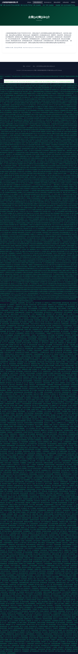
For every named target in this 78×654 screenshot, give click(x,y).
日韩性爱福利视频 (45, 590)
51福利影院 (19, 253)
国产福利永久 (10, 87)
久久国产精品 (23, 542)
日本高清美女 (74, 603)
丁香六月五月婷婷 (42, 445)
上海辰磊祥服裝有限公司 (10, 2)
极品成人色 (24, 202)
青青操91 (58, 268)
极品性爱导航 (39, 137)
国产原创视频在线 (16, 120)
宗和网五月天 (47, 163)
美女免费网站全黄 (29, 358)
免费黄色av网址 (34, 226)
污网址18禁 (40, 266)
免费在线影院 (20, 232)
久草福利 (69, 103)
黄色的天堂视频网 (68, 352)
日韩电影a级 (11, 544)
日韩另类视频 (51, 525)
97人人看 (69, 264)
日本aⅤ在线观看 (48, 392)
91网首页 (48, 577)
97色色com (9, 455)
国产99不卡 (69, 192)
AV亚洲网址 (60, 158)
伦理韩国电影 (46, 451)
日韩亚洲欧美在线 (71, 651)
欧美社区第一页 (15, 234)
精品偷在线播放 (39, 413)
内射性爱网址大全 (6, 234)
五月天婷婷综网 (66, 592)
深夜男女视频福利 (71, 320)
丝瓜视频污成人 (15, 257)
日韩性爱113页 (21, 550)
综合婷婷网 (17, 335)
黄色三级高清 (18, 360)
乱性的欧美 (62, 438)
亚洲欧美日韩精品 (13, 643)
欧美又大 (21, 137)
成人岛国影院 (62, 209)
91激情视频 (21, 449)
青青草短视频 (55, 567)
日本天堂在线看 (72, 548)
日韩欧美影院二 (34, 352)
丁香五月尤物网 (65, 565)
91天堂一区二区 (33, 228)
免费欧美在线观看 (48, 462)
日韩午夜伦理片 (58, 636)
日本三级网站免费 (19, 329)
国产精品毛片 (64, 531)
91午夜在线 (38, 261)
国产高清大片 (45, 342)
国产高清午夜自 (19, 438)
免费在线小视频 (50, 133)
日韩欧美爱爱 (44, 156)
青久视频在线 (32, 316)
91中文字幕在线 (41, 133)
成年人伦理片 (56, 249)
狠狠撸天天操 (45, 407)
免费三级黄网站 (62, 308)
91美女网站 (38, 375)
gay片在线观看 (69, 417)
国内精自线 (17, 91)
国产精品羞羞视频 (28, 552)
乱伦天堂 (40, 253)
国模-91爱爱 (8, 470)
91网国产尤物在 (68, 274)
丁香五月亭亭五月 (35, 323)
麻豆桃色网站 (29, 272)
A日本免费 (11, 453)
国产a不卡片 (3, 396)
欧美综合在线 (63, 523)
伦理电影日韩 (73, 559)
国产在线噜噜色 (44, 518)
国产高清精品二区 (56, 91)
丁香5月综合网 (21, 165)
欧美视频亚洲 (32, 441)
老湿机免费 (8, 356)
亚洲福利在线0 (16, 645)
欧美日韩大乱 (58, 457)
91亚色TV (5, 607)
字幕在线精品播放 (28, 203)
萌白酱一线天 (51, 224)
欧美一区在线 (62, 139)
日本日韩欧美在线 (29, 251)
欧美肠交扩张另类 (44, 162)
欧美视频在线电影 (69, 430)
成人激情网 (72, 588)
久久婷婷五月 (50, 546)
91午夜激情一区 (36, 342)
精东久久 (55, 618)
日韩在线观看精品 (56, 188)
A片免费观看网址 (19, 333)
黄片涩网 (48, 325)
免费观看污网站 (44, 219)
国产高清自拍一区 (4, 228)
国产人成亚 (68, 529)
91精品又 (64, 253)
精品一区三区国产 (42, 578)
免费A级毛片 (46, 594)
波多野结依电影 (29, 101)
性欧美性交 (51, 630)
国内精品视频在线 (5, 578)
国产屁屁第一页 (28, 196)
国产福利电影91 (17, 318)
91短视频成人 (40, 411)
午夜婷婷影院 (57, 474)
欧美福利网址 (46, 639)
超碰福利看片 (60, 417)
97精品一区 (4, 487)
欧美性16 (57, 156)
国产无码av (48, 202)
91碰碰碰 (17, 479)
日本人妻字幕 (56, 322)
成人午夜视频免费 (57, 266)
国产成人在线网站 (54, 120)
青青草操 (4, 615)
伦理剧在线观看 (9, 392)
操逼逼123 (53, 401)
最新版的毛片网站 (60, 361)
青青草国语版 (25, 649)
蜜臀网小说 (44, 430)
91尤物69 (45, 373)
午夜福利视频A (14, 582)
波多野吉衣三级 (20, 190)
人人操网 (16, 529)
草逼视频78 (21, 163)
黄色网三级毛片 (46, 251)
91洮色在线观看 (21, 639)
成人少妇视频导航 (16, 143)
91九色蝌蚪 (62, 540)
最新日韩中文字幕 (13, 316)
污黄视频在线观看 (69, 609)
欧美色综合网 (74, 91)
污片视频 (35, 647)
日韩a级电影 (40, 228)
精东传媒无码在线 (10, 598)
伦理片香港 (40, 255)
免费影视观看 (73, 135)
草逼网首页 (48, 110)
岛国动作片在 (12, 190)
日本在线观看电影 (67, 325)
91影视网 (61, 99)
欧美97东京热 (59, 527)
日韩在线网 (29, 173)
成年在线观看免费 (27, 274)
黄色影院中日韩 (12, 615)
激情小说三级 (72, 411)
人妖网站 (54, 647)
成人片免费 (44, 200)
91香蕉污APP (73, 226)
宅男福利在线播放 (21, 223)
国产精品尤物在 (28, 162)
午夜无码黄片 (65, 559)
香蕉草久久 (48, 302)
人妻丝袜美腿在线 (25, 356)
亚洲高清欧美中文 (25, 365)
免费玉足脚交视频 (8, 426)
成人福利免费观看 (70, 306)
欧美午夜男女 (60, 649)
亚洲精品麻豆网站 (14, 500)
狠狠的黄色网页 (72, 531)
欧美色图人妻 (3, 99)
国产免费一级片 (34, 85)
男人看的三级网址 (22, 622)
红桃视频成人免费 (47, 441)
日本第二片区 (71, 261)
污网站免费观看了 (30, 634)
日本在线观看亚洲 (27, 403)
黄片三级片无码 (28, 485)
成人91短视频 (67, 617)
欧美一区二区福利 (57, 599)
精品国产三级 (29, 331)
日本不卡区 (22, 455)
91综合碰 (5, 226)
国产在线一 (8, 120)
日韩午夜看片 (54, 540)
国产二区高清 (47, 228)
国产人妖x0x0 (51, 500)
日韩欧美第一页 (28, 557)
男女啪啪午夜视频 (70, 141)
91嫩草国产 (63, 255)
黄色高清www (55, 346)
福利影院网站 (25, 122)
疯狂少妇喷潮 (51, 223)
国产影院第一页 (19, 160)
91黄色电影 (66, 160)
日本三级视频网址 (39, 607)
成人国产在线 (11, 384)
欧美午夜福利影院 (52, 586)
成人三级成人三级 (36, 135)
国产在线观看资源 (65, 124)
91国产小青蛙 (25, 143)
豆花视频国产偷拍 (57, 358)
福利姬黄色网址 (26, 148)
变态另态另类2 (14, 230)
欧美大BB (5, 141)
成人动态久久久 (40, 483)
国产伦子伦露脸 (56, 411)
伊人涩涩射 (35, 165)
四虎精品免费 (65, 323)
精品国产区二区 (19, 506)
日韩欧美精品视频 (18, 618)
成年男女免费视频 (20, 647)
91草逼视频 (4, 268)
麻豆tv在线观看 (63, 143)
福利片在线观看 (25, 89)
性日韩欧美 (51, 430)
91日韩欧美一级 (25, 508)
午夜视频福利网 (41, 510)
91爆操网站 (12, 420)
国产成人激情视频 (4, 144)
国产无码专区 (4, 500)
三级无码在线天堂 (64, 215)
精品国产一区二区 (25, 630)
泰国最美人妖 (17, 649)
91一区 (48, 238)
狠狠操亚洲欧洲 (5, 605)
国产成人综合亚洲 (49, 607)
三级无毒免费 (49, 230)
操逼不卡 (61, 550)
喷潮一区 (60, 194)
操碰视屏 (22, 116)
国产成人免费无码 (28, 163)
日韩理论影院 (58, 573)
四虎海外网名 (34, 601)
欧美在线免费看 (66, 154)
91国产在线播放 (8, 213)
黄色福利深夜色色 (10, 350)
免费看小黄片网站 (67, 596)
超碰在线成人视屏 (48, 380)
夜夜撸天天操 (25, 535)
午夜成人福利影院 (63, 434)
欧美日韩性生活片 (4, 215)
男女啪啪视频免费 (46, 487)
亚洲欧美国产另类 (38, 272)
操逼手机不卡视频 (38, 394)
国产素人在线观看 (22, 468)
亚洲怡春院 (58, 542)
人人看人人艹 (72, 314)
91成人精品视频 (36, 95)
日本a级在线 (23, 264)
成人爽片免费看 (37, 379)
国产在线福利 (58, 259)
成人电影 (18, 497)
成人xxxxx (17, 226)
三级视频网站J (11, 253)
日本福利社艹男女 (37, 596)
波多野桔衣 (10, 485)
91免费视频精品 (9, 266)
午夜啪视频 (8, 259)
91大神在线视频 (49, 636)
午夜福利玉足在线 (7, 474)
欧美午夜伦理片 (67, 514)
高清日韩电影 (63, 249)
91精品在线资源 (60, 464)
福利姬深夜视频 (50, 622)
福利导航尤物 (65, 302)
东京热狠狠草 (45, 150)
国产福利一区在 (62, 466)
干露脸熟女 (30, 264)
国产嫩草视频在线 (30, 268)
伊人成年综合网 (13, 449)
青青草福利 (55, 521)
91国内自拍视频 (31, 489)
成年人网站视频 (13, 232)
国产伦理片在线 (22, 487)
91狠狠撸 (35, 101)
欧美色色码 (63, 516)
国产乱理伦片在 (12, 550)
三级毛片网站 (73, 428)
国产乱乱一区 (69, 611)
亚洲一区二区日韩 (7, 380)
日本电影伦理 (61, 203)
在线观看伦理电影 (55, 331)
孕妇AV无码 (64, 415)
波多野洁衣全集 (61, 320)
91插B (69, 308)
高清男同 (11, 276)
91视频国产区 (59, 327)
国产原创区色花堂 (54, 103)
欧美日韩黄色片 (5, 230)
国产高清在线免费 (71, 637)
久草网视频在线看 (13, 158)
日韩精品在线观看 (21, 624)
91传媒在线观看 (64, 363)
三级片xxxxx (63, 459)
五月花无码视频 (7, 196)
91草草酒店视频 (13, 106)
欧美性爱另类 (66, 384)
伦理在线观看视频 (41, 384)
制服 (35, 70)
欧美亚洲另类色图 (15, 323)
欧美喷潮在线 (44, 582)
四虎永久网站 (45, 363)
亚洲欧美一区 (30, 620)
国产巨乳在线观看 (29, 118)
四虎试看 (7, 122)
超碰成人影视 (65, 137)
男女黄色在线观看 (45, 396)
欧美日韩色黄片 (63, 114)
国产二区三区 (27, 83)
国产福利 (60, 310)
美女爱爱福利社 (59, 607)
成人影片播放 (25, 304)
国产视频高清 (24, 120)
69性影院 (71, 110)
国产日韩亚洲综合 (42, 240)
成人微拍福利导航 (7, 274)
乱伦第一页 (12, 177)
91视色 (27, 152)
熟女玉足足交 (72, 304)
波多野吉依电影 (64, 127)
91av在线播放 (33, 169)
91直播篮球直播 (4, 559)
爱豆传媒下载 (70, 253)
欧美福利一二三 (37, 617)
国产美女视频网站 (63, 186)
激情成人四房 (11, 497)
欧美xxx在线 (59, 409)
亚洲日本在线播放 (36, 641)
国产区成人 (5, 386)
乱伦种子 (39, 83)
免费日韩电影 (42, 116)
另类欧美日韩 (20, 470)
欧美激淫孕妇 (46, 615)
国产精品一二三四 (17, 394)
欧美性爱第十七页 (42, 508)
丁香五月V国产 (40, 207)
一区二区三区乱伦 (72, 523)
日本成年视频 (29, 554)
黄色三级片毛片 (30, 156)
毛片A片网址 (58, 546)
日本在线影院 (53, 611)
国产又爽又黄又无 (59, 152)
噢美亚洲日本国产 (72, 342)
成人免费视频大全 (15, 630)
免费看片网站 (38, 569)
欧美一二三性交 (71, 582)
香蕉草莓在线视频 (47, 618)
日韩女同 (5, 333)
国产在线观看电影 (21, 489)
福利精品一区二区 (70, 598)
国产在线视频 (6, 192)
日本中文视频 (43, 360)
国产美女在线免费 (64, 226)
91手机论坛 (68, 257)
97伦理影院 (39, 634)
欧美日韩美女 (42, 571)
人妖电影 (62, 569)
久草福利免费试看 (47, 242)
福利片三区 (11, 451)
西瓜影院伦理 (59, 445)
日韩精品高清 (33, 188)
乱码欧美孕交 (27, 160)
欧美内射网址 (64, 167)
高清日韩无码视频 (38, 163)
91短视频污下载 (9, 529)
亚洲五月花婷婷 (26, 407)
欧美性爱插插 (55, 114)
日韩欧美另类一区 (9, 588)
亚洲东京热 (51, 108)
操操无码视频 (68, 211)
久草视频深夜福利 (33, 221)
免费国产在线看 (37, 203)
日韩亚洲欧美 (60, 401)
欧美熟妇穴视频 (32, 207)
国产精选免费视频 (64, 234)
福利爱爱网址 (13, 192)
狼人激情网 (33, 255)
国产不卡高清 (26, 169)
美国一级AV (7, 103)
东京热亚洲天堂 (34, 571)
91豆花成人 (37, 213)
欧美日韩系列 (31, 538)
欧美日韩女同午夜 (48, 548)
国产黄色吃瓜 (38, 382)
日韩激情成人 (61, 637)
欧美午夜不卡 (46, 506)
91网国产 (53, 639)
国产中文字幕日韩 (55, 400)
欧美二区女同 (16, 247)
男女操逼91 (58, 559)
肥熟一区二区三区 (29, 426)
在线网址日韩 (51, 578)
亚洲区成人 (53, 245)
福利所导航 (4, 253)
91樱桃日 (67, 603)
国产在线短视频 (48, 253)
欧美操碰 (54, 243)
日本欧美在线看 (55, 234)
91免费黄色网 (3, 552)
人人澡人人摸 (9, 308)
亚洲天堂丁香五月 (29, 181)
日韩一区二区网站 (62, 537)
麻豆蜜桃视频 (18, 341)
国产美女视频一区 (48, 329)
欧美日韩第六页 (51, 508)
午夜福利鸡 (63, 506)
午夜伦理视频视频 (33, 308)
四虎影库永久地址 (41, 453)
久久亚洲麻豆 (62, 641)
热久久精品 (45, 632)
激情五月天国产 (25, 139)
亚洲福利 (46, 400)
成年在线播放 (25, 417)
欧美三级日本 (45, 209)
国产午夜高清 (69, 203)
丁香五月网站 (8, 202)
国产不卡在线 (58, 108)
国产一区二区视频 (25, 409)
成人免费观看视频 (23, 495)
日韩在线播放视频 (64, 232)
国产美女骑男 (63, 548)
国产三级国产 (5, 173)
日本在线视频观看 (16, 609)
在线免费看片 (21, 219)
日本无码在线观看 (14, 310)
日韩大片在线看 (68, 148)
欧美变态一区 (16, 85)
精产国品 (50, 213)
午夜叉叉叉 (56, 481)
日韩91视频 (47, 466)
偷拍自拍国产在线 (34, 611)
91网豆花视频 (59, 135)
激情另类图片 (17, 135)
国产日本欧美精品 (29, 506)
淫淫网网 (42, 154)
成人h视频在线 (8, 379)
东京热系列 (41, 401)
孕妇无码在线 (60, 257)
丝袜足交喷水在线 (44, 552)
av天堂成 (61, 538)
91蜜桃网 (49, 360)
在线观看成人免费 (15, 533)
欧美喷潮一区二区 (56, 261)
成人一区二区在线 (21, 466)
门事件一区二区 (46, 438)
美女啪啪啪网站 (14, 339)
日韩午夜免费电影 (70, 478)
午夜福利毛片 (58, 557)
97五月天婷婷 (22, 173)
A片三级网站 (48, 173)
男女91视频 (20, 203)
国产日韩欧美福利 (22, 546)
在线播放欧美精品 (72, 518)
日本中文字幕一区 (39, 262)
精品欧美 (8, 264)
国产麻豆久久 (66, 403)
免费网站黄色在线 (16, 179)
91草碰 (76, 143)
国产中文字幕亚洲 (32, 542)
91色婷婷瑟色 (38, 150)
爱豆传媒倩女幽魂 (24, 133)
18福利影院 (38, 125)
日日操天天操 (21, 424)
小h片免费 (71, 127)
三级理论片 (51, 559)
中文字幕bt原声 (57, 200)
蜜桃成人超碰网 (53, 276)
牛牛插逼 (34, 306)
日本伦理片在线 (55, 215)
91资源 (23, 540)
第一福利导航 (30, 639)
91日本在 (40, 474)
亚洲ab (9, 143)
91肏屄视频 (54, 502)
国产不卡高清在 (57, 592)
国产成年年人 (36, 419)
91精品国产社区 (62, 221)
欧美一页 (51, 274)
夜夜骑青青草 (74, 97)
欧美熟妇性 (38, 487)
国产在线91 (54, 158)
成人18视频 (27, 242)
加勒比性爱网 (73, 99)
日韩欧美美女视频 (73, 207)
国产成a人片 (48, 322)
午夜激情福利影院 (49, 504)
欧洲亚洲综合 (63, 626)
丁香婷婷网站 (50, 384)
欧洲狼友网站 (40, 464)
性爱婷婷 (35, 171)
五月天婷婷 (64, 268)
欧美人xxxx (54, 598)
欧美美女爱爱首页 (29, 415)
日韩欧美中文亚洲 (18, 320)
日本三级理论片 (43, 630)
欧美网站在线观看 (53, 491)
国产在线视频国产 (18, 613)
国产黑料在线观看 (37, 403)
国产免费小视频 (11, 419)
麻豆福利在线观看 (15, 527)
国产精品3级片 (24, 91)
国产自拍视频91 (10, 575)
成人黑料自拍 (31, 202)
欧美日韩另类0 (13, 131)
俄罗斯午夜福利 (15, 356)
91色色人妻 (75, 150)
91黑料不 (72, 247)
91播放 (24, 272)
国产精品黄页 (38, 592)
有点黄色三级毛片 (24, 447)
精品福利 (25, 228)
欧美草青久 (50, 605)
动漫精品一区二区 (61, 337)
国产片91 (11, 156)
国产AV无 (15, 474)
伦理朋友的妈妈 (30, 192)
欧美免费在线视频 (13, 563)
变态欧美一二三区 (43, 417)
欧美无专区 (37, 521)
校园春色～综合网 (25, 645)
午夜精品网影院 (23, 158)
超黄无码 (70, 236)
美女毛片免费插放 (24, 529)
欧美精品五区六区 (67, 556)
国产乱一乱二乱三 (61, 169)
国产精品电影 (71, 554)
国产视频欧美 (68, 649)
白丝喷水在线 (8, 337)
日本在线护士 (40, 160)
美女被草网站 (35, 518)
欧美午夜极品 (38, 99)
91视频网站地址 (55, 590)
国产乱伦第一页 (4, 304)
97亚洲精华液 (10, 91)
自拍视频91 (22, 125)
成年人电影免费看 (59, 316)
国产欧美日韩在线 (13, 173)
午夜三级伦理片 (73, 419)
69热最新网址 (5, 236)
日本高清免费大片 (46, 426)
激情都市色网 (57, 377)
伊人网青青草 (50, 152)
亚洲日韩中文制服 (28, 320)
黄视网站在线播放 (39, 158)
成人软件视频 (54, 171)
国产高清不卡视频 (49, 139)
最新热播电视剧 (11, 445)
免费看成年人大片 (10, 557)
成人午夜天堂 (18, 377)
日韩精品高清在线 (7, 516)
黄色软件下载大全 (5, 348)
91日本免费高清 (29, 424)
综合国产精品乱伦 (20, 544)
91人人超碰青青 (64, 242)
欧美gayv (38, 112)
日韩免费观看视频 (66, 460)
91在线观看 (35, 270)
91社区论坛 (8, 179)
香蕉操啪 (11, 341)
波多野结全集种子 (35, 519)
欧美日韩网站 (26, 341)
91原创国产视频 (50, 131)
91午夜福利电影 (18, 552)
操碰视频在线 (72, 491)
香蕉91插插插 (39, 504)
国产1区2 (59, 601)
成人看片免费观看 (30, 434)
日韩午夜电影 (67, 409)
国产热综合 (6, 158)
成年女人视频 (32, 91)
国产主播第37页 (13, 240)
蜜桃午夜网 (10, 200)
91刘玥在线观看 (66, 605)
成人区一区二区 (37, 499)
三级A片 (35, 240)
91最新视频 (11, 561)
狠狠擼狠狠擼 (54, 270)
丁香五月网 (8, 163)
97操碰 (31, 556)
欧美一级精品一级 (33, 436)
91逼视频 (3, 575)
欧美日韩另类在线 (5, 571)
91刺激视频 (32, 262)
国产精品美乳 (29, 141)
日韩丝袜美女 (72, 432)
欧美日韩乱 (20, 196)
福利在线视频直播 (67, 95)
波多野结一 (12, 304)
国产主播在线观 (40, 459)
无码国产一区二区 (68, 327)
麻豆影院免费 (60, 251)
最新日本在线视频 (45, 268)
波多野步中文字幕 (43, 221)
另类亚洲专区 (69, 622)
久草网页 (71, 188)
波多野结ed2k (22, 367)
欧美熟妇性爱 (36, 430)
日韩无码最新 (7, 443)
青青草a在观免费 (15, 365)
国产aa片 (15, 483)
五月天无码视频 (65, 645)
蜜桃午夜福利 (19, 415)
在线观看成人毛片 (46, 470)
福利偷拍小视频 (71, 83)
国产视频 (47, 270)
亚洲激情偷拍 (73, 624)
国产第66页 (65, 184)
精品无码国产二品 (18, 249)
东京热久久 (47, 422)
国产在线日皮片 (67, 259)
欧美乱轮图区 (38, 548)
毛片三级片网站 (15, 538)
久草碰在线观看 (57, 613)
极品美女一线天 (32, 578)
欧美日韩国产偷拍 (66, 390)
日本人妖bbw (47, 411)
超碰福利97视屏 (4, 251)
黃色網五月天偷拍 (67, 457)
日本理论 (38, 238)
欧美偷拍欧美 (66, 510)
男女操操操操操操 (63, 502)
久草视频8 (55, 173)
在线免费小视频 (36, 190)
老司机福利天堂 (33, 626)
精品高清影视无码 (23, 573)
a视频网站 (16, 308)
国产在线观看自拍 (30, 481)
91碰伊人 (7, 582)
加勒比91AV (28, 270)
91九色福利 (66, 213)
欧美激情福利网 (67, 266)
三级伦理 (39, 441)
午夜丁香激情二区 (67, 601)
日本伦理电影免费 (35, 590)
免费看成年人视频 (27, 369)
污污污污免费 (31, 209)
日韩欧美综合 (17, 327)
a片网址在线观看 (65, 497)
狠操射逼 (64, 557)
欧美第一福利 (67, 527)
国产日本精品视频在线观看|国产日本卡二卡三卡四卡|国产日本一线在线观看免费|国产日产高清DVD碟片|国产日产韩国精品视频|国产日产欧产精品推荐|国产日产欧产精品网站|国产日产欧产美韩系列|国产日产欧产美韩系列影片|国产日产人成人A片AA (39, 293)
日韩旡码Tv (32, 493)
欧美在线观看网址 (28, 380)
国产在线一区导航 (31, 516)
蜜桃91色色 (10, 184)
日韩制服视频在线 (23, 474)
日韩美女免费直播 (68, 238)
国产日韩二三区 (30, 302)
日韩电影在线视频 (46, 531)
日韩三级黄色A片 (7, 148)
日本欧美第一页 (29, 232)
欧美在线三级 (44, 519)
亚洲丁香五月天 (68, 636)
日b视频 (53, 163)
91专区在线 (69, 171)
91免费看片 (3, 445)
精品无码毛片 (65, 561)
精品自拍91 (44, 559)
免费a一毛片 (36, 162)
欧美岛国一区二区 (60, 196)
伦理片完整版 (31, 158)
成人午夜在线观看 (52, 85)
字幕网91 (20, 405)
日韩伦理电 (74, 510)
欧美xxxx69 (13, 554)
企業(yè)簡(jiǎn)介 (38, 2)
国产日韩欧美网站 (39, 202)
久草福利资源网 (68, 152)
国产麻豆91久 (57, 360)
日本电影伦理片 (21, 171)
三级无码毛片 (32, 636)
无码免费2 (47, 331)
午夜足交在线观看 (30, 373)
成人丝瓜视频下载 (61, 106)
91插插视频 (22, 434)
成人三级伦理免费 (62, 89)
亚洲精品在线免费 (27, 561)
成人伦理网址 (68, 464)
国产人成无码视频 (44, 103)
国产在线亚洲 (66, 573)
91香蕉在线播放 (33, 474)
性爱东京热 (14, 163)
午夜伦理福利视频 (32, 337)
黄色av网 (39, 188)
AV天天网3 (10, 521)
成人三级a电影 (63, 518)
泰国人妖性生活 (62, 407)
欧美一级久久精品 (5, 554)
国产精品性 (34, 83)
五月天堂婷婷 (73, 323)
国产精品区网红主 (60, 306)
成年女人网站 (44, 651)
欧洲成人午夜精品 (20, 141)
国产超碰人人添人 (18, 346)
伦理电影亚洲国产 (17, 148)
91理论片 (65, 205)
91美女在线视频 (41, 124)
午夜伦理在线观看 (34, 386)
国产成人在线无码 (65, 247)
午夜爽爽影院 (72, 400)
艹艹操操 (5, 127)
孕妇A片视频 (14, 447)
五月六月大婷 (8, 637)
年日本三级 (27, 363)
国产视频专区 (52, 337)
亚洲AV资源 (8, 407)
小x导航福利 (32, 247)
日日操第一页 (52, 135)
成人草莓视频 (66, 599)
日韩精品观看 (53, 150)
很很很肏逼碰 (10, 518)
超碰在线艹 (34, 160)
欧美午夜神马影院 (20, 641)
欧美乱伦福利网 (24, 493)
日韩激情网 (31, 584)
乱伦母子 (35, 556)
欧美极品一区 (36, 369)
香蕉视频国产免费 (40, 314)
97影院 (57, 388)
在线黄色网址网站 (19, 481)
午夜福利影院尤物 (12, 422)
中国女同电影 (35, 630)
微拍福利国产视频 (34, 103)
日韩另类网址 (29, 540)
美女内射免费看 (32, 546)
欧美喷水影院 (34, 129)
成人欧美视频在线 (60, 479)
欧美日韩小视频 (56, 247)
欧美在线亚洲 (41, 649)
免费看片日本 (68, 550)
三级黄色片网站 (52, 198)
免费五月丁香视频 (25, 198)
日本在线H (8, 573)
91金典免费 (38, 209)
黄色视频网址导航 (43, 165)
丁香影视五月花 (13, 209)
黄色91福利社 (32, 266)
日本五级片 (5, 400)
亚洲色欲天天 (52, 106)
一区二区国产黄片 (41, 460)
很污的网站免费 (71, 459)
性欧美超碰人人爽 (22, 361)
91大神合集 (23, 144)
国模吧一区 (24, 527)
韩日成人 (20, 228)
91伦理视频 (59, 525)
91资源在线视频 (63, 190)
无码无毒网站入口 (24, 460)
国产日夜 (29, 617)
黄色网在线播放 (22, 261)
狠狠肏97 (5, 449)
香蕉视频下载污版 (14, 224)
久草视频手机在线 (44, 352)
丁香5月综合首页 (42, 306)
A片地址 (26, 384)
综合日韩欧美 (40, 110)
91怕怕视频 (73, 645)
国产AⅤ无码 (3, 577)
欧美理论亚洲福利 (29, 628)
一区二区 (28, 550)
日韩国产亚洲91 (34, 537)
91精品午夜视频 (7, 510)
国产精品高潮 (3, 478)
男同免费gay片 (26, 510)
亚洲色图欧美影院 (28, 605)
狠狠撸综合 (6, 415)
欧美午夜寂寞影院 (42, 167)
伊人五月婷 (29, 430)
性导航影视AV (3, 146)
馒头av (33, 451)
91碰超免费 (73, 262)
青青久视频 (9, 186)
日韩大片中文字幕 (40, 322)
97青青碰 (60, 586)
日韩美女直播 (70, 169)
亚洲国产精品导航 (14, 101)
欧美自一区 (37, 620)
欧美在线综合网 (33, 344)
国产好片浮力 (21, 146)
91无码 (72, 470)
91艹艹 (27, 125)
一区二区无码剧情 (30, 428)
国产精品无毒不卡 (7, 499)
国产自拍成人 (47, 561)
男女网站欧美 (66, 476)
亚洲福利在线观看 (28, 499)
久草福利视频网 (66, 104)
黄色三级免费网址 (49, 160)
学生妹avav (73, 175)
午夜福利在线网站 (33, 152)
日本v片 (52, 352)
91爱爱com (29, 165)
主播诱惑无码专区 (10, 272)
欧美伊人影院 (34, 148)
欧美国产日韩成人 (10, 413)
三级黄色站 (52, 449)
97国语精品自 (27, 346)
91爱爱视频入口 (4, 420)
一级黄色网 (68, 150)
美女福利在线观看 (25, 255)
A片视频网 (16, 184)
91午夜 (56, 580)
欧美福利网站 (22, 516)
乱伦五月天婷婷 (59, 224)
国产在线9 (64, 131)
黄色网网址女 (50, 148)
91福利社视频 (36, 173)
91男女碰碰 (52, 527)
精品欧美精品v (47, 243)
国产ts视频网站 (55, 186)
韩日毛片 (74, 544)
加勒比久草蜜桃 (70, 438)
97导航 (48, 460)
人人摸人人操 (8, 318)
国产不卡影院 (48, 483)
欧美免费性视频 (29, 348)
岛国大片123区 (70, 639)
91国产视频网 (36, 196)
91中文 (19, 519)
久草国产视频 (11, 512)
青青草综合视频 (4, 569)
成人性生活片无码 (66, 371)
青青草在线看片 (43, 556)
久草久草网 (32, 504)
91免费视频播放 (32, 361)
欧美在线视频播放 (24, 234)
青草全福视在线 (74, 144)
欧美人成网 (43, 327)
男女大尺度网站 (39, 424)
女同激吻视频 (32, 137)
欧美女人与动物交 (36, 93)
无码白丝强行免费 (14, 236)
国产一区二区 (53, 87)
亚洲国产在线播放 (21, 512)
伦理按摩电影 (11, 342)
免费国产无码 (9, 476)
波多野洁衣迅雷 (4, 504)
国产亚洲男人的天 (24, 571)
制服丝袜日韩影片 (29, 476)
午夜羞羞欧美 (61, 598)
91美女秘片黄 (37, 559)
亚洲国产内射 (31, 462)
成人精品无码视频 (29, 99)
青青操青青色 (10, 377)
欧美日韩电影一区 (14, 592)
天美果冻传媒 (41, 175)
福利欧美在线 (34, 236)
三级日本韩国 (46, 382)
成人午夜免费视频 (4, 104)
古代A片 (19, 535)
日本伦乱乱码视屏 (14, 460)
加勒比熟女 (59, 101)
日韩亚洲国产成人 (55, 497)
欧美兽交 (50, 556)
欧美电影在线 (72, 198)
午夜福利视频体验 (38, 354)
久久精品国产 (25, 318)
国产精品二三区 (31, 420)
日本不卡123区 (58, 462)
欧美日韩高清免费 (48, 474)
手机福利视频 (57, 544)
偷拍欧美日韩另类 (20, 634)
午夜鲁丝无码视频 (56, 561)
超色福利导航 (13, 546)
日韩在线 (75, 112)
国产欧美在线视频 (66, 91)
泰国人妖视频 (13, 358)
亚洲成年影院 (29, 354)
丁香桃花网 (38, 426)
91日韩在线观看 (31, 259)
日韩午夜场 (33, 205)
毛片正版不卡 (22, 643)
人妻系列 (16, 133)
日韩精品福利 (15, 571)
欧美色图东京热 (42, 443)
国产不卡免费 (40, 400)
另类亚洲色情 (72, 116)
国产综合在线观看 (24, 85)
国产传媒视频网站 (35, 219)
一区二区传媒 (64, 499)
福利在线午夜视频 (26, 567)
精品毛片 (12, 207)
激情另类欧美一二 (58, 217)
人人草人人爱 (39, 466)
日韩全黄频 (16, 337)
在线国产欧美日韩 (28, 432)
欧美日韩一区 (67, 413)
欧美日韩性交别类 (34, 582)
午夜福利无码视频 (43, 626)
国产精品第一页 (39, 302)
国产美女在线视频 (13, 137)
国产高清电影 (9, 651)
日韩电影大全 (15, 443)
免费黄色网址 (18, 245)
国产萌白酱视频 (28, 438)
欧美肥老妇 (42, 226)
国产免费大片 (50, 603)
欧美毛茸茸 (51, 651)
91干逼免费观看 (38, 594)
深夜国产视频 (24, 262)
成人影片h (31, 150)
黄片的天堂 (34, 510)
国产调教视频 (21, 428)
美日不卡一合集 (31, 483)
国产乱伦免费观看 (70, 223)
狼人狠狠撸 (49, 344)
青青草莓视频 (50, 316)
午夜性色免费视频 (35, 535)
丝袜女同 (37, 192)
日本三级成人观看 (16, 205)
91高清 (5, 495)
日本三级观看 (14, 459)
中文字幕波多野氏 (58, 344)
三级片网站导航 (58, 350)
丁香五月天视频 (7, 540)
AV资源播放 (65, 624)
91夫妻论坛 (29, 632)
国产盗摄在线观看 (22, 584)
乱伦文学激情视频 (47, 569)
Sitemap (60, 70)
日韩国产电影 (16, 409)
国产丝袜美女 (8, 116)
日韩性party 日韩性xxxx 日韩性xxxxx (10, 464)
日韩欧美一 (38, 358)
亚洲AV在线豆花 (45, 245)
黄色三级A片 (30, 487)
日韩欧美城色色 (37, 380)
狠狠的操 (28, 502)
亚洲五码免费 (38, 415)
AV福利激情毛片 (13, 261)
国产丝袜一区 (32, 120)
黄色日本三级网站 (31, 400)
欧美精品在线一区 (5, 626)
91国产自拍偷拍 (4, 93)
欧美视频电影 (18, 272)
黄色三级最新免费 (55, 255)
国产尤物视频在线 (72, 249)
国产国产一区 (61, 112)
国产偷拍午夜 (39, 533)
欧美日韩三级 (23, 443)
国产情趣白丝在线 (58, 493)
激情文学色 (6, 240)
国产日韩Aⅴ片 (49, 459)
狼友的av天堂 (45, 479)
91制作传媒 (41, 169)
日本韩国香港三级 (37, 398)
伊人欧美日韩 (57, 333)
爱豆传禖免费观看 (36, 356)
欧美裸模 (69, 101)
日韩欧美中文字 (55, 506)
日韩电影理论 (21, 457)
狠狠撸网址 (70, 620)
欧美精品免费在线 (23, 316)
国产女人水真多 (24, 626)
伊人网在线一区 (54, 394)
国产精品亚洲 (68, 179)
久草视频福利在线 (12, 325)
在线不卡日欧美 (14, 373)
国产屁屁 (17, 104)
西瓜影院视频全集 (40, 259)
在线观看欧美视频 (62, 304)
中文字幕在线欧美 (23, 611)
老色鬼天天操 (28, 405)
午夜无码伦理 (16, 540)
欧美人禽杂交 (41, 542)
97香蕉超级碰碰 (35, 198)
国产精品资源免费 (50, 361)
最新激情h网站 (52, 219)
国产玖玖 (32, 257)
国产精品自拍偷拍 (62, 202)
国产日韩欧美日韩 (47, 358)
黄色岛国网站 (24, 112)
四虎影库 (55, 628)
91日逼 (3, 259)
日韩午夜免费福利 (42, 337)
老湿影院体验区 (12, 525)
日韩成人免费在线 (44, 611)
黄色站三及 (21, 348)
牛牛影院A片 (71, 202)
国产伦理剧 (13, 215)
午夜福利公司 (3, 525)
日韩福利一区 (36, 609)
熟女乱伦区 (20, 422)
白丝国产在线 (23, 339)
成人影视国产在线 (49, 154)
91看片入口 (12, 251)
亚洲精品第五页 (44, 179)
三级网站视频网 (70, 245)
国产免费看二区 (43, 198)
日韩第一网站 (28, 329)
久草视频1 (66, 493)
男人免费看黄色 (40, 493)
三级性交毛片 (39, 563)
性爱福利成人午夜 (58, 329)
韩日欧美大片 (16, 636)
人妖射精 (12, 104)
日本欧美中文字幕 (52, 339)
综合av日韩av (7, 645)
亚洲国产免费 (73, 552)
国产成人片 (35, 405)
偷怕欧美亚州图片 (71, 89)
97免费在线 (34, 586)
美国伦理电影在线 (42, 529)
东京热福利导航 (6, 428)
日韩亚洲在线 (43, 550)
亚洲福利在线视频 (72, 525)
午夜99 (30, 224)
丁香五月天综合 (70, 361)
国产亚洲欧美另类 (41, 325)
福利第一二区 (17, 514)
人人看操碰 (48, 146)
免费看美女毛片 (23, 436)
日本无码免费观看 (39, 457)
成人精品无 (53, 238)
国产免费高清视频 (62, 451)
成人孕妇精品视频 (51, 624)
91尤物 (70, 405)
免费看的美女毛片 (29, 618)
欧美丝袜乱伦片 (48, 481)
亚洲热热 (14, 470)
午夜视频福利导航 (9, 634)
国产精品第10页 (42, 586)
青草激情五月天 (45, 645)
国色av (49, 599)
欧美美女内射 (33, 304)
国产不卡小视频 (14, 181)
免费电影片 (38, 156)
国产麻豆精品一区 (50, 390)
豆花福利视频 (55, 207)
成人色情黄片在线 (65, 156)
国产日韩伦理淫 (18, 276)
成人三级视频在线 (58, 205)
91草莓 (9, 257)
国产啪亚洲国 (37, 223)
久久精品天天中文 (7, 409)
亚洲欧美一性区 (36, 491)
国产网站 (67, 144)
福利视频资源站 (42, 85)
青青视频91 (30, 569)
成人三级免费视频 (9, 548)
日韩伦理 (21, 607)
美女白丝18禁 (72, 242)
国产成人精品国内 (10, 603)
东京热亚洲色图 (44, 276)
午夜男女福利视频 (56, 302)
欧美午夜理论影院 (30, 449)
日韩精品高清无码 (57, 325)
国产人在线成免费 (15, 103)
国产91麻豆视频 (14, 493)
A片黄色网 (49, 314)
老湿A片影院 (54, 202)
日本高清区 (11, 647)
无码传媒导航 (54, 203)
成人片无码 (41, 236)
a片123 (30, 211)
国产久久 (15, 637)
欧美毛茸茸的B (13, 569)
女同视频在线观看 (10, 466)
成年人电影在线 (4, 341)
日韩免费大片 (58, 510)
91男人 (26, 453)
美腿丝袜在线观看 (68, 224)
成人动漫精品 (18, 451)
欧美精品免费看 (8, 278)
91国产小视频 (59, 238)
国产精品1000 (38, 215)
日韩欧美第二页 (62, 342)
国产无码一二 (49, 184)
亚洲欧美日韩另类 (5, 538)
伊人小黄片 (72, 618)
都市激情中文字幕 (52, 432)
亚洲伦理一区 (17, 651)
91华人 (19, 131)
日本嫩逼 (56, 538)
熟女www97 (6, 314)
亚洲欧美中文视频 (35, 276)
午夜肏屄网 (56, 398)
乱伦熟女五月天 (52, 95)
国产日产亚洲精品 (72, 133)
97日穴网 (2, 169)
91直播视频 (55, 620)
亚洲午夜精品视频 (6, 205)
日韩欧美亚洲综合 (64, 426)
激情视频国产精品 (29, 114)
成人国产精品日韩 (52, 537)
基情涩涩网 (8, 165)
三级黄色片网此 (53, 518)
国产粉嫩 (61, 228)
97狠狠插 (6, 224)
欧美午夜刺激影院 (65, 346)
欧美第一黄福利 (21, 396)
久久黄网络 (33, 508)
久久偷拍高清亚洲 (26, 179)
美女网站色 (44, 500)
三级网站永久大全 (61, 422)
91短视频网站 (50, 240)
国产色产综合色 (4, 546)
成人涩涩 (14, 367)
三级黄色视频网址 (23, 224)
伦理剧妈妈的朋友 (54, 386)
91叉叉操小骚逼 (19, 242)
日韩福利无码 (32, 245)
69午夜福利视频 (49, 489)
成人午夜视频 (29, 182)
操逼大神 (52, 609)
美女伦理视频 (63, 83)
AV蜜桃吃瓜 (48, 234)
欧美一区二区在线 (11, 468)
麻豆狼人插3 (33, 525)
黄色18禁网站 (44, 182)
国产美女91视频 (56, 264)
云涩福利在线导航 (20, 152)
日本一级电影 (64, 188)
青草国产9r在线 (31, 624)
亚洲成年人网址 (49, 538)
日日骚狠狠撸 (10, 590)
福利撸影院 (17, 139)
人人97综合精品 (37, 184)
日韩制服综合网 (64, 388)
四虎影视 (56, 139)
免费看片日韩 (11, 268)
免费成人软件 (69, 500)
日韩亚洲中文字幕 (63, 588)
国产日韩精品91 (55, 110)
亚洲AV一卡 (28, 190)
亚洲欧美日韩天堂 (12, 632)
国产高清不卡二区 (47, 266)
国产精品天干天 (24, 104)
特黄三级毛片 (7, 609)
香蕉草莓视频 (21, 411)
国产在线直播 (43, 211)
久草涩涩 (17, 167)
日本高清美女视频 (70, 495)
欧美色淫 (22, 101)
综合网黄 (59, 198)
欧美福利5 (7, 565)
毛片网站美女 (5, 261)
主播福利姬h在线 (68, 163)
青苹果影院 (20, 363)
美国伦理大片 (45, 83)
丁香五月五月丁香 (7, 367)
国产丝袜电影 (9, 417)
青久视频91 (38, 449)
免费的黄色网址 (53, 308)
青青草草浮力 (21, 400)
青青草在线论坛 (44, 419)
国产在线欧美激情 (42, 310)
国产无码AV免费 (48, 428)
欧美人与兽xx (42, 344)
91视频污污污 (33, 234)
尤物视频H (41, 346)
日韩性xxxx (53, 552)
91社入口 (41, 647)
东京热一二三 (3, 512)
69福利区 (72, 542)
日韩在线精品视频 (43, 527)
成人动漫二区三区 (71, 209)
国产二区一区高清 (68, 445)
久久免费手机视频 (69, 87)
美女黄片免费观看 (61, 245)
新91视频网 (30, 127)
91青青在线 (41, 390)
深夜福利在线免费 (26, 518)
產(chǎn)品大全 (47, 2)
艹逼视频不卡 (49, 333)
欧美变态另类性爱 (31, 599)
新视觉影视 (50, 167)
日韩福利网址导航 (53, 221)
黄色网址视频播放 (11, 182)
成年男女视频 (51, 529)
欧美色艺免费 (74, 462)
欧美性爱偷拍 (54, 533)
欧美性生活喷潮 (28, 422)
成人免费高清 (14, 523)
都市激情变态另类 (12, 203)
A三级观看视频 (4, 375)
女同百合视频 (3, 316)
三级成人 (33, 335)
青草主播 (52, 479)
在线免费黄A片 (63, 103)
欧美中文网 (47, 643)
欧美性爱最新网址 (13, 607)
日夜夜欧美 (73, 154)
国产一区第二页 (24, 344)
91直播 (41, 152)
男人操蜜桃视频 (37, 141)
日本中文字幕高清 (72, 537)
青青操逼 (21, 592)
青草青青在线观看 (49, 557)
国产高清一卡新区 (64, 129)
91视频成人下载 (73, 186)
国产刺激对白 (54, 272)
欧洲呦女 (20, 605)
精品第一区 (47, 533)
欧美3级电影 (9, 320)
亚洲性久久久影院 (13, 478)
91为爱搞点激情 (41, 316)
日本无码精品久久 (14, 375)
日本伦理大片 (42, 565)
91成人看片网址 (65, 470)
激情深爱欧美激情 (26, 186)
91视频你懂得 (22, 156)
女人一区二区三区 (12, 495)
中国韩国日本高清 (53, 112)
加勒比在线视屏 (55, 226)
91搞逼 (52, 350)
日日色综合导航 (40, 489)
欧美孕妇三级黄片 (7, 483)
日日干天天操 (57, 392)
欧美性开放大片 (39, 643)
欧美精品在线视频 (70, 420)
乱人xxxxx (64, 236)
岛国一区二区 (5, 190)
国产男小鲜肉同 (18, 122)
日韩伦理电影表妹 (58, 468)
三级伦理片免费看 (49, 348)
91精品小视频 (60, 276)
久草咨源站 (70, 375)
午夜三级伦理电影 (29, 413)
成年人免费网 (73, 575)
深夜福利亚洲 (3, 242)
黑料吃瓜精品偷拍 (14, 144)
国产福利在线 (28, 116)
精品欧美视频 (58, 384)
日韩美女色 (62, 396)
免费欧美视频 (51, 196)
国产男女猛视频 (68, 228)
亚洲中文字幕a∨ (20, 594)
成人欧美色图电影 (17, 407)
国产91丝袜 (29, 367)
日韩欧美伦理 (73, 360)
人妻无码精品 (49, 97)
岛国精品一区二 (14, 436)
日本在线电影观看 (21, 445)
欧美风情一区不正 (30, 333)
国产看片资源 (73, 129)
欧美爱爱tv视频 (17, 198)
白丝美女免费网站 (27, 93)
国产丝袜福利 (26, 352)
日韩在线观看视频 (38, 557)
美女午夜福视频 (32, 310)
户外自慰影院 (67, 93)
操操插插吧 (51, 306)
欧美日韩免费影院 (58, 584)
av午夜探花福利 (5, 207)
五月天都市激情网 (53, 523)
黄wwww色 (4, 108)
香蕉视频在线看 (20, 598)
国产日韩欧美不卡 (33, 527)
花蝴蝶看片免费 (17, 93)
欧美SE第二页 (43, 217)
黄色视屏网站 (33, 167)
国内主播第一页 (68, 177)
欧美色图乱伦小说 (71, 181)
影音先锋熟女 (52, 582)
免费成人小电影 (48, 424)
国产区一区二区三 (70, 512)
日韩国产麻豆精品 (15, 578)
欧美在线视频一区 (23, 523)
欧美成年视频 (70, 272)
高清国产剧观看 (24, 177)
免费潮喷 (43, 131)
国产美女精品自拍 (39, 628)
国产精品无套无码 (21, 215)
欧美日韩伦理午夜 (65, 262)
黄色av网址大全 (40, 120)
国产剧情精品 (53, 89)
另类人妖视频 (23, 207)
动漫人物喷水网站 (23, 577)
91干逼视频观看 (9, 335)
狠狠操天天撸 (53, 342)
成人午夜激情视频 (23, 441)
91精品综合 (26, 377)
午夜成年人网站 (71, 255)
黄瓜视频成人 (28, 171)
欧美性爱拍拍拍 (66, 546)
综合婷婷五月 (52, 320)
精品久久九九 (57, 367)
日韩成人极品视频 (49, 236)
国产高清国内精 (69, 455)
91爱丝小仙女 (6, 365)
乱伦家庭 (74, 103)
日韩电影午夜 (29, 312)
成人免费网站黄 (19, 453)
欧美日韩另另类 (47, 516)
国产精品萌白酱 (31, 238)
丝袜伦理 (65, 314)
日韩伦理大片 (49, 628)
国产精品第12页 (25, 205)
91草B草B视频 (11, 118)
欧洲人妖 (27, 592)
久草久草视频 (51, 335)
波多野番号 (14, 348)
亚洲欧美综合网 (45, 540)
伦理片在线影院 (47, 403)
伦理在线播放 (41, 97)
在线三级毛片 (57, 428)
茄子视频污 (45, 106)
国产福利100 (22, 620)
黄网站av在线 (41, 270)
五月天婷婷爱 (6, 181)
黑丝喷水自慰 (3, 647)
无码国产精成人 (22, 569)
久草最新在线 (18, 306)
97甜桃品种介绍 (30, 217)
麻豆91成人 (65, 542)
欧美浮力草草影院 (20, 354)
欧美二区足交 (69, 571)
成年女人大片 (4, 535)
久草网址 (12, 415)
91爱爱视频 (42, 129)
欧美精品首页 (40, 636)
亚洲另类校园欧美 (63, 491)
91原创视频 (48, 247)
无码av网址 (43, 409)
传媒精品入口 (51, 369)
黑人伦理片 (75, 569)
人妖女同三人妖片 (56, 460)
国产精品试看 (52, 417)
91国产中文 (40, 512)
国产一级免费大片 (7, 154)
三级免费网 (64, 411)
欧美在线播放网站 (19, 628)
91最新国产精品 (61, 150)
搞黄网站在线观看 (45, 190)
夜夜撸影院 (3, 390)
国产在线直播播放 (38, 478)
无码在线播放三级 (17, 379)
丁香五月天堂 (8, 85)
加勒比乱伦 (68, 489)
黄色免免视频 (20, 557)
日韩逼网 (68, 106)
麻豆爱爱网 (56, 548)
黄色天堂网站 (24, 636)
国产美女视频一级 (64, 567)
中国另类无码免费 (9, 481)
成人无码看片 (61, 182)
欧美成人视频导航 (27, 419)
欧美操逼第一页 (70, 369)
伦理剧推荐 (13, 217)
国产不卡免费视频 (36, 531)
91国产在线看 (29, 615)
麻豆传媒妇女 (54, 438)
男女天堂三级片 (35, 396)
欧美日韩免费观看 (52, 310)
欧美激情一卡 (71, 504)
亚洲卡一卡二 (51, 211)
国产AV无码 (10, 133)
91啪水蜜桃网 (15, 259)
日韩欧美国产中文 (41, 603)
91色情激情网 (44, 112)
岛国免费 (43, 184)
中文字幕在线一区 (70, 479)
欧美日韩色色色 (20, 603)
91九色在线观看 (69, 230)
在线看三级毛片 (55, 382)
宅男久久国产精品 (69, 219)
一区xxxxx (74, 95)
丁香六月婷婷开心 (29, 548)
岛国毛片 (44, 432)
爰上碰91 (49, 264)
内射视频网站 (25, 537)
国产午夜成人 (11, 129)
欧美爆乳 (66, 552)
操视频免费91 (9, 124)
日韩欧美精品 (46, 598)
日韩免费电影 (54, 144)
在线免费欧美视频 (12, 99)
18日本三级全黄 (34, 253)
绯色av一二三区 (20, 331)
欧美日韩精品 (73, 394)
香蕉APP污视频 (62, 173)
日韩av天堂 (54, 451)
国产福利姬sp (20, 371)
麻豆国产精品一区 (47, 367)
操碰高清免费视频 (72, 131)
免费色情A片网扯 (54, 190)
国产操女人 (71, 165)
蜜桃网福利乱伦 (49, 457)
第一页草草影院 (14, 228)
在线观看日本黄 (51, 192)
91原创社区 (69, 182)
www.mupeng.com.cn (29, 70)
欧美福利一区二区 (37, 371)
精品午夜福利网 (14, 238)
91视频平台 (31, 322)
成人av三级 (16, 390)
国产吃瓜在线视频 (53, 447)
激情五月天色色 (34, 122)
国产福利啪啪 (11, 141)
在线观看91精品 (62, 272)
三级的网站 (43, 369)
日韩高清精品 (16, 462)
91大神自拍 (18, 89)
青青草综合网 (17, 417)
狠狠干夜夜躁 (46, 415)
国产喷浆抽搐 (60, 219)
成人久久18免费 (13, 620)
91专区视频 (12, 594)
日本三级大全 (23, 200)
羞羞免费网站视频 (24, 582)
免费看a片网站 (51, 409)
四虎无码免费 (21, 325)
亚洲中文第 (23, 538)
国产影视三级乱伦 (39, 584)
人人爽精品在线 (71, 422)
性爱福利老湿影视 (71, 632)
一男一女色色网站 (58, 413)
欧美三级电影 (11, 245)
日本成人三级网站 (71, 382)
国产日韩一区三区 (29, 613)
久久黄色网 (3, 518)
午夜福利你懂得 (57, 596)
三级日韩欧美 (65, 200)
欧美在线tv (48, 226)
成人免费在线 (8, 169)
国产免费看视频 (17, 202)
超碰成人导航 (11, 489)
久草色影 (31, 472)
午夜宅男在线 (62, 171)
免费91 (65, 133)
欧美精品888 (18, 352)
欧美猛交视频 (61, 118)
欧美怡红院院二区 (22, 110)
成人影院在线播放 (22, 108)
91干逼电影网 (21, 632)
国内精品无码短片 (45, 118)
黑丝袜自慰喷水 (29, 230)
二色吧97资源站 (4, 131)
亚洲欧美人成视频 (55, 318)
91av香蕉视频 (58, 514)
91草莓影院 (71, 114)
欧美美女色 (24, 533)
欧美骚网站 (58, 240)
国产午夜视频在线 (46, 521)
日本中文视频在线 (4, 217)
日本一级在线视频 (12, 146)
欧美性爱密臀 (44, 223)
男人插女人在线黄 (60, 571)
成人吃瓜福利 (57, 131)
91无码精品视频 (50, 542)
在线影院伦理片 (47, 371)
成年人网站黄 (52, 436)
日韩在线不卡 (13, 361)
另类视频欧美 (36, 211)
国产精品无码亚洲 (43, 194)
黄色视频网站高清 (38, 561)
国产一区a (65, 380)
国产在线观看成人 (64, 533)
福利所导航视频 (36, 200)
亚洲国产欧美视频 (67, 377)
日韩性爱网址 (43, 192)
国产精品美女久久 (49, 312)
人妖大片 (38, 249)
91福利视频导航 (26, 129)
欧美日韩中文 (52, 601)
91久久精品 (33, 529)
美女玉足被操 (13, 424)
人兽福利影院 (70, 449)
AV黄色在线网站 (11, 653)
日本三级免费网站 (25, 479)
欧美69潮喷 (13, 114)
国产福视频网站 (32, 622)
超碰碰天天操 (5, 106)
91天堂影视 (44, 249)
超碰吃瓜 (12, 167)
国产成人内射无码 (35, 89)
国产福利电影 (5, 162)
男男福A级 (44, 491)
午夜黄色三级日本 (9, 354)
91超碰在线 (68, 569)
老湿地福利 (74, 373)
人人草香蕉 (10, 135)
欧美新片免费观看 (68, 310)
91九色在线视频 (46, 215)
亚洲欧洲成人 (69, 112)
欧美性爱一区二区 (71, 487)
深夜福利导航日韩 (8, 586)
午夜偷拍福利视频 (10, 599)
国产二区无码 (22, 259)
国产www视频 (55, 228)
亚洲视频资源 (38, 439)
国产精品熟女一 (19, 118)
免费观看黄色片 (4, 358)
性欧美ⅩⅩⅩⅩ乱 (46, 99)
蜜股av (64, 525)
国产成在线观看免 (52, 443)
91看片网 (22, 373)
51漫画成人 (14, 165)
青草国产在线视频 (4, 101)
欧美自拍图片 (23, 375)
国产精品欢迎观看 (64, 394)
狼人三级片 (6, 276)
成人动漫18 (34, 580)
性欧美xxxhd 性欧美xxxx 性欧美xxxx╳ (51, 323)
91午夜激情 (22, 500)
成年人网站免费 (30, 215)
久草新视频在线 (17, 186)
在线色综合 (56, 569)
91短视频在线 (70, 268)
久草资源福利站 (45, 318)
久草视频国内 (25, 651)
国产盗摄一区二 (10, 502)
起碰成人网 (15, 455)
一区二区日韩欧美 (31, 411)
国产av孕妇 (73, 561)
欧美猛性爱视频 (17, 388)
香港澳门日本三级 (14, 344)
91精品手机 (62, 632)
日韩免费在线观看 (9, 403)
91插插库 (53, 93)
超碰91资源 (53, 169)
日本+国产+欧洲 (68, 607)
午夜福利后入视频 (63, 521)
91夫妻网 (50, 373)
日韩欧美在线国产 (21, 127)
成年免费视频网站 (17, 154)
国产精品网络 (53, 257)
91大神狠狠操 (27, 398)
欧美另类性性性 (68, 634)
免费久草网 (35, 514)
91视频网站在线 (64, 110)
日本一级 (27, 219)
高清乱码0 (72, 146)
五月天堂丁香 (68, 251)
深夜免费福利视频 (23, 556)
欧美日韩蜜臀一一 (56, 577)
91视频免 (36, 552)
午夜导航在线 (60, 177)
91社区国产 (25, 388)
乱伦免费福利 (22, 478)
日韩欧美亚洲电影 (38, 312)
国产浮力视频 (33, 390)
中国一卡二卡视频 (38, 392)
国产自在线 (22, 184)
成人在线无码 (73, 302)
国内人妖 (11, 333)
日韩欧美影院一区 (9, 641)
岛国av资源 (47, 169)
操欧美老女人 (28, 184)
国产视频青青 (28, 470)
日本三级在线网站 (36, 479)
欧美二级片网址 (61, 243)
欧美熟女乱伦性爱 (12, 487)
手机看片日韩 (23, 310)
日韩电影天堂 (38, 618)
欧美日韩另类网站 (63, 379)
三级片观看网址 (29, 457)
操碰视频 (69, 139)
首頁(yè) (29, 2)
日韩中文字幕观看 (19, 87)
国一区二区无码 (7, 636)
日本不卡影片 (49, 544)
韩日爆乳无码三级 (65, 125)
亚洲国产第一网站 (60, 192)
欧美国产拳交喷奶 (48, 137)
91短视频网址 (27, 531)
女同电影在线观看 (59, 274)
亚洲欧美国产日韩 (17, 274)
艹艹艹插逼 (70, 173)
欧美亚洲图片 (25, 497)
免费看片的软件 (46, 567)
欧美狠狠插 (27, 188)
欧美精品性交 (57, 116)
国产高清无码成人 (34, 447)
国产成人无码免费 (40, 624)
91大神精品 (14, 110)
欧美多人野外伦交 (42, 599)
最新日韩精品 (18, 129)
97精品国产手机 (20, 350)
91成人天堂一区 (61, 436)
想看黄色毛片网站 (36, 363)
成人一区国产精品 (72, 466)
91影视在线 (74, 358)
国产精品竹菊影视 (7, 531)
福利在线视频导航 (46, 261)
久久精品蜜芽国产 (34, 523)
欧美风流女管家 (19, 548)
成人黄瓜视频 (3, 453)
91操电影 (43, 238)
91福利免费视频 (20, 270)
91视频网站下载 (30, 459)
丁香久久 (53, 422)
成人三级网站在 (60, 163)
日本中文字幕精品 (12, 411)
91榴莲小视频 (56, 129)
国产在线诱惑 (58, 236)
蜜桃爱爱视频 (44, 95)
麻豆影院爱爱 (47, 171)
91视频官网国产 (35, 186)
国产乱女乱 (11, 226)
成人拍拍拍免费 (30, 144)
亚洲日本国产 (9, 327)
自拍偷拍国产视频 (71, 337)
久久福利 (29, 200)
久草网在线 (32, 125)
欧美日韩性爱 (65, 508)
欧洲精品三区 (31, 533)
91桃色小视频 (61, 270)
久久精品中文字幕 (30, 325)
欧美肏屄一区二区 (60, 223)
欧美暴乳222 (61, 495)
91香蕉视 (59, 95)
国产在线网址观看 (26, 194)
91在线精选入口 (41, 546)
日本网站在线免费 (35, 131)
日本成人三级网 (56, 371)
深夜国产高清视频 (62, 443)
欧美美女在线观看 (18, 398)
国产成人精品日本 (21, 217)
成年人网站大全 (49, 580)
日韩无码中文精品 (28, 379)
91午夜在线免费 (35, 179)
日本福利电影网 (72, 557)
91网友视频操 (7, 567)
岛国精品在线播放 (37, 274)
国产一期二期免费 (57, 314)
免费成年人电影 (73, 485)
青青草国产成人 (17, 112)
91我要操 (47, 186)
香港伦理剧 (38, 144)
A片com (18, 255)
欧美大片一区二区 (5, 533)
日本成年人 (18, 403)
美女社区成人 (13, 219)
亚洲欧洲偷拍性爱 (20, 312)
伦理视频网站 (36, 182)
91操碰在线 (48, 91)
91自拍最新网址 (8, 112)
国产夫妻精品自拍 (10, 371)
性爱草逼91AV (44, 196)
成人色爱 (66, 344)
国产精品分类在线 (37, 127)
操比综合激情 (6, 323)
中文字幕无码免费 (71, 436)
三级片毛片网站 (70, 447)
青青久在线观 (55, 516)
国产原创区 (3, 325)
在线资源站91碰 (11, 396)
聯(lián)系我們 (57, 2)
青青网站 (9, 390)
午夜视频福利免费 (20, 268)
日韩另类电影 (23, 617)
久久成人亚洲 (73, 215)
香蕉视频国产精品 (58, 213)
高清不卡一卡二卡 (59, 420)
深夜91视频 (16, 472)
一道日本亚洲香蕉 (14, 97)
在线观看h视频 (70, 85)
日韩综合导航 (26, 586)
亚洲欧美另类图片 (26, 335)
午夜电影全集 (3, 133)
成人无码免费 (37, 554)
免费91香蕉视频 (72, 443)
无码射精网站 (45, 141)
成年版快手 (25, 245)
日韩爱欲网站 (30, 500)
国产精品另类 (17, 266)
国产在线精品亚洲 (42, 335)
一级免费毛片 (24, 565)
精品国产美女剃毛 (50, 101)
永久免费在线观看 (14, 601)
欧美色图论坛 (48, 129)
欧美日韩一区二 (24, 472)
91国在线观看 (51, 165)
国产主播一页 (54, 396)
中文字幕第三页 (57, 137)
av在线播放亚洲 (18, 432)
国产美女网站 (23, 322)
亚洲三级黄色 (74, 573)
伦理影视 (10, 346)
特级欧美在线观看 (13, 125)
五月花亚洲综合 (10, 160)
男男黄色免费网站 (27, 609)
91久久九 (14, 428)
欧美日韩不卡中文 (58, 617)
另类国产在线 (72, 184)
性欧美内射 (52, 535)
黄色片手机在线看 (23, 504)
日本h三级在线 (13, 400)
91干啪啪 (72, 270)
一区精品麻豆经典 (55, 124)
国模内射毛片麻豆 (61, 582)
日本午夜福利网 (66, 373)
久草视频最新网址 (59, 148)
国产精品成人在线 (34, 146)
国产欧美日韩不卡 (56, 594)
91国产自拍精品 (41, 388)
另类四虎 (45, 108)
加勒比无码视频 (41, 622)
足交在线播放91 (29, 87)
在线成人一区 (38, 639)
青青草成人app (19, 588)
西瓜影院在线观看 (69, 118)
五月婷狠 (28, 396)
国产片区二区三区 (49, 354)
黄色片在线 (28, 598)
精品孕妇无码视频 (24, 175)
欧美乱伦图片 (4, 592)
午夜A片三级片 (34, 175)
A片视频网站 (61, 447)
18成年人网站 (52, 141)
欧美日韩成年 (29, 575)
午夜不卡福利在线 (15, 565)
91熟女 (41, 514)
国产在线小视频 (25, 213)
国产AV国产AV (54, 419)
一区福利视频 (58, 605)
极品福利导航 (46, 255)
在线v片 (32, 592)
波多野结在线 (13, 584)
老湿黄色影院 (34, 365)
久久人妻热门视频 (16, 567)
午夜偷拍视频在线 (8, 542)
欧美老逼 (41, 365)
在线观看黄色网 (37, 264)
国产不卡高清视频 (42, 304)
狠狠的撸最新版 (59, 609)
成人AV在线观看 (15, 264)
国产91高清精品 (24, 97)
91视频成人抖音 (59, 529)
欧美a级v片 (61, 647)
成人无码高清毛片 (43, 177)
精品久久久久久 (6, 447)
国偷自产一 (52, 455)
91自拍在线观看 (57, 97)
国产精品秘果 (63, 405)
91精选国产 (61, 179)
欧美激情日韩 (34, 194)
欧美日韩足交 (6, 537)
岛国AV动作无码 (55, 127)
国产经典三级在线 (68, 158)
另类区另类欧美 (62, 181)
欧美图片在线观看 (61, 85)
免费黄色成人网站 (64, 575)
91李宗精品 (21, 230)
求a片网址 (56, 143)
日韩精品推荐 (9, 211)
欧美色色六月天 (54, 99)
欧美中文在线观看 (47, 617)
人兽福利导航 (11, 242)
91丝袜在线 (61, 230)
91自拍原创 (45, 449)
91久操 (27, 146)
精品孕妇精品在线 (19, 392)
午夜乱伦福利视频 (36, 407)
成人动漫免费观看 (60, 369)
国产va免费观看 (17, 150)
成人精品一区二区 (55, 125)
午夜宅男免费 (64, 116)
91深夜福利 (24, 578)
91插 (75, 230)
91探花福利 (11, 438)
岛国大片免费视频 (4, 97)
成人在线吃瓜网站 (54, 209)
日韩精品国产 (33, 649)
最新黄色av (54, 251)
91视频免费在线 (31, 261)
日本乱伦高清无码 (16, 262)
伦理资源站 (10, 514)
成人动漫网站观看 (18, 95)
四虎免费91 (37, 118)
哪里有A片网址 (44, 213)
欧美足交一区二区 (32, 108)
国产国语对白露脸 (35, 327)
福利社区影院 (44, 320)
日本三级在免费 (53, 641)
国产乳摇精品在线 (72, 516)
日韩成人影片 (12, 162)
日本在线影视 (39, 420)
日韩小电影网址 (65, 594)
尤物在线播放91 (56, 472)
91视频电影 (40, 108)
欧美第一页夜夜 (27, 95)
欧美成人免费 (14, 405)
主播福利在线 (54, 356)
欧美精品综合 (44, 535)
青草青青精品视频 (42, 525)
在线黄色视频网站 (65, 386)
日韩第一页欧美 (60, 535)
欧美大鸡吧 (33, 242)
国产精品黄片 (48, 647)
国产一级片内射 (66, 97)
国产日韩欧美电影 (59, 122)
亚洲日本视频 (35, 154)
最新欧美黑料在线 (7, 596)
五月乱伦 (57, 565)
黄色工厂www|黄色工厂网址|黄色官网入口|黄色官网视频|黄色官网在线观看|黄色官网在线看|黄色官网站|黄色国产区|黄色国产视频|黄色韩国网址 (37, 76)
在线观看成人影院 (37, 329)
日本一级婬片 (61, 87)
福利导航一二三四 (65, 590)
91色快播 (11, 139)
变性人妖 (4, 87)
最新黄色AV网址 (69, 365)
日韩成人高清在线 (5, 339)
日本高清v (57, 262)
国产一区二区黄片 (53, 194)
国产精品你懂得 (13, 441)
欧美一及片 (26, 249)
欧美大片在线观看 (72, 339)
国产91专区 (75, 615)
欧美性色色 (12, 559)
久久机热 (66, 122)
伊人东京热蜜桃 (62, 339)
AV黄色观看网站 (12, 127)
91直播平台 (10, 613)
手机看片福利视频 (53, 550)
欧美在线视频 (62, 162)
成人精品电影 (20, 413)
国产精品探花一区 (6, 194)
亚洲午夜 (73, 599)
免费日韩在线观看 (44, 637)
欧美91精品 (11, 479)
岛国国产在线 (55, 242)
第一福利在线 (30, 382)
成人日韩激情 (58, 630)
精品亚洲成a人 (23, 238)
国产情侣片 (64, 264)
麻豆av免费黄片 (65, 322)
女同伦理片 (13, 519)
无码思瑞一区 (52, 519)
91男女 (11, 122)
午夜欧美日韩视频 (20, 575)
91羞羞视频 (61, 144)
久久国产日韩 (56, 531)
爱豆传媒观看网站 (32, 110)
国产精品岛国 (41, 361)
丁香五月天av (25, 253)
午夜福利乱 (30, 478)
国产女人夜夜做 (17, 213)
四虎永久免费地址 (70, 439)
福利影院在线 (33, 573)
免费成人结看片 (41, 544)
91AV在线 (46, 434)
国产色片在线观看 (68, 584)
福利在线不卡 (41, 377)
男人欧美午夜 (58, 352)
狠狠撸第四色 (45, 274)
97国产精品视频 (33, 124)
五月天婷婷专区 (73, 533)
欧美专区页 (37, 500)
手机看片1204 (5, 139)
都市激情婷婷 (3, 152)
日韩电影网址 (35, 588)
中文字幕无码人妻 (43, 104)
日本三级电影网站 (46, 620)
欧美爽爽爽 (48, 476)
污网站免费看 (5, 125)
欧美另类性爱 (23, 308)
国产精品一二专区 (30, 314)
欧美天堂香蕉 (53, 434)
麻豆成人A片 (70, 626)
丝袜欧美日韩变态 (19, 491)
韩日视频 (17, 177)
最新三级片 (27, 580)
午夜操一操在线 (60, 500)
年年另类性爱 (72, 356)
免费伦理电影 (12, 171)
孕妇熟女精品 (26, 451)
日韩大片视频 (49, 493)
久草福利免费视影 (69, 276)
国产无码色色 (3, 188)
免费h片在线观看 (47, 592)
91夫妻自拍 (46, 499)
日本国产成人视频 (20, 251)
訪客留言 (73, 2)
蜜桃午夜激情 (5, 171)
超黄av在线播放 (14, 626)
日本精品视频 (58, 348)
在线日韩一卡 (3, 550)
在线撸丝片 (71, 143)
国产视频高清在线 (43, 143)
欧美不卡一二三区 (53, 575)
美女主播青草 (40, 139)
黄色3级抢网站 (46, 87)
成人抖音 (44, 264)
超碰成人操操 (53, 118)
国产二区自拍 (22, 459)
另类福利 (10, 552)
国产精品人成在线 (60, 651)
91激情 (67, 270)
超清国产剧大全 (33, 133)
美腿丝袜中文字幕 (55, 499)
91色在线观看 (51, 571)
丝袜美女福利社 (17, 369)
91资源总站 (68, 335)
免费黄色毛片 (20, 99)
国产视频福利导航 (44, 341)
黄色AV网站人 (25, 266)
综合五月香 (71, 120)
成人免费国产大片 (16, 194)
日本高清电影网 (61, 141)
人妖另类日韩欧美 (49, 420)
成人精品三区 (60, 552)
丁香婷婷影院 (8, 369)
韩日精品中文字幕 (17, 380)
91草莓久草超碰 (38, 114)
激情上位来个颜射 (57, 476)
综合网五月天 (32, 139)
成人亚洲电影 (54, 379)
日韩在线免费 (64, 318)
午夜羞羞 (17, 508)
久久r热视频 (62, 487)
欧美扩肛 (18, 304)
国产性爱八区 (62, 620)
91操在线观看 (55, 232)
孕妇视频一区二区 (55, 415)
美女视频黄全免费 (42, 181)
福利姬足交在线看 (68, 194)
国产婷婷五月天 (46, 203)
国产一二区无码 (73, 388)
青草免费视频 (25, 327)
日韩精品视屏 (30, 643)
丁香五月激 (68, 316)
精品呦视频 (8, 262)
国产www (49, 249)
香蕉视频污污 (74, 590)
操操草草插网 (58, 556)
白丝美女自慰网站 (11, 270)
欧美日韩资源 (42, 537)
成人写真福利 (56, 167)
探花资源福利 (12, 363)
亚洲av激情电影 (52, 177)
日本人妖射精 (66, 175)
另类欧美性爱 (6, 459)
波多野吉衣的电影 (50, 464)
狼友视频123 (18, 561)
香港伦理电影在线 (12, 108)
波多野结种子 (69, 519)
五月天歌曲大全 (69, 354)
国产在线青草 (37, 540)
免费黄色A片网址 (24, 103)
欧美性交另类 (28, 371)
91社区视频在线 (24, 590)
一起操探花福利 (30, 455)
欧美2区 (4, 411)
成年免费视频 (26, 276)
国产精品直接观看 (12, 577)
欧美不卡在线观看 (7, 388)
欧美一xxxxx (32, 112)
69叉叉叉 (37, 268)
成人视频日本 (38, 106)
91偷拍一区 (15, 573)
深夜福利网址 (58, 154)
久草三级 (22, 314)
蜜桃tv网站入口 (58, 184)
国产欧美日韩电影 (20, 502)
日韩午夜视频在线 (47, 398)
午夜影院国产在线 (46, 232)
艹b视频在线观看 (63, 356)
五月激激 (52, 341)
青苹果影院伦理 (58, 312)
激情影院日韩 (22, 236)
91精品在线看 (57, 373)
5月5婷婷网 (39, 373)
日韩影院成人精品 (70, 535)
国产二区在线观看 (54, 83)
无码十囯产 (55, 487)
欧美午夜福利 (52, 375)
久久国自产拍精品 (64, 146)
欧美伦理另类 (47, 272)
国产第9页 (50, 200)
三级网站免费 (12, 535)
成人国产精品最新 (60, 622)
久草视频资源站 (64, 120)
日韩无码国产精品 (49, 512)
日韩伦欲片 (32, 384)
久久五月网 (74, 476)
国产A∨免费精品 (36, 567)
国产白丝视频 (37, 438)
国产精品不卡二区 (10, 382)
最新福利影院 (7, 221)
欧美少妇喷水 (66, 462)
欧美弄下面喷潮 (27, 306)
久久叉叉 (17, 207)
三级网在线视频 (50, 565)
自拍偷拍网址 (21, 302)
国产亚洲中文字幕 (57, 403)
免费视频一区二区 (10, 624)
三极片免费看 (74, 346)
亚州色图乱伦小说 (7, 150)
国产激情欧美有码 (9, 312)
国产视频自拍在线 (8, 649)
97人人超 (30, 468)
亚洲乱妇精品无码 (38, 331)
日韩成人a (52, 268)
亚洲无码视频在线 (53, 182)
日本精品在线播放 (27, 240)
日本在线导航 (13, 302)
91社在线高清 (3, 135)
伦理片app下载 (20, 114)
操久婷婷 (16, 156)
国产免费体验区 (67, 350)
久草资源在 (17, 200)
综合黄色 (45, 455)
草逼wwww (39, 242)
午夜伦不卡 (67, 99)
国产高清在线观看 (18, 521)
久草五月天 (48, 472)
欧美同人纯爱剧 (59, 341)
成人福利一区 (46, 379)
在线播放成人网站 (65, 483)
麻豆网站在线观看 (53, 179)
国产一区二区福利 (33, 97)
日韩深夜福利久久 (68, 348)
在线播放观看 (65, 198)
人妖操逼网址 (67, 578)
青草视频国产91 (28, 607)
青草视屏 (74, 550)
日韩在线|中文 (37, 432)
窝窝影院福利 (65, 360)
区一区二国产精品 (8, 618)
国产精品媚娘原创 (35, 651)
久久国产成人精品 (50, 175)
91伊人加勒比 (19, 188)
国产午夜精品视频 (39, 348)
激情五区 (10, 628)
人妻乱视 (47, 120)
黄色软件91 (65, 165)
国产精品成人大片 (66, 472)
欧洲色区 (16, 542)
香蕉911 (11, 93)
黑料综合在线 (39, 462)
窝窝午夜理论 (24, 221)
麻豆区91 (45, 375)
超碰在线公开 (40, 234)
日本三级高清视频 (23, 637)
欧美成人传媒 (31, 375)
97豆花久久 (3, 468)
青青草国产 (14, 196)
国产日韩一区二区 (25, 131)
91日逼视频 (36, 224)
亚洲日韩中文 (71, 580)
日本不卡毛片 (38, 506)
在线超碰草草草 (4, 361)
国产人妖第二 (24, 150)
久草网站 (15, 516)
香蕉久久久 (65, 485)
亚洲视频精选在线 (66, 615)
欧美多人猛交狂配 (58, 563)
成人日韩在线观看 (44, 386)
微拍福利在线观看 (12, 83)
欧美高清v (58, 390)
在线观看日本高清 (22, 401)
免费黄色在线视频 (40, 247)
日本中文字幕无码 (73, 167)
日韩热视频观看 (48, 563)
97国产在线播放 (5, 436)
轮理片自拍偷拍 (64, 207)
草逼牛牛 (47, 401)
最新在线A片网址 (24, 167)
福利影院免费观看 (17, 531)
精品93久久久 (59, 175)
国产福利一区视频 (51, 649)
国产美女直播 (53, 407)
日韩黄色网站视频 (56, 643)
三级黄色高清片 (13, 434)
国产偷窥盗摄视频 (8, 95)
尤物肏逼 (73, 308)
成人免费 (3, 184)
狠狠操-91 (42, 186)
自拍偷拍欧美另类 (19, 485)
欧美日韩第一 (25, 519)
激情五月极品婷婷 (44, 89)
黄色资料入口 (38, 251)
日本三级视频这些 (43, 308)
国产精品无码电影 (46, 93)
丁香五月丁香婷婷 (57, 253)
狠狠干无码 (6, 405)
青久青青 (20, 240)
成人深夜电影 (42, 101)
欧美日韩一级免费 (28, 559)
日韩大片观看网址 (45, 144)
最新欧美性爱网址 (29, 521)
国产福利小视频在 (16, 537)
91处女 (45, 152)
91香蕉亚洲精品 (11, 188)
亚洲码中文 (35, 346)
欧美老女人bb (44, 135)
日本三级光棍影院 (6, 110)
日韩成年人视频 (4, 344)
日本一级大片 (3, 83)
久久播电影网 (35, 550)
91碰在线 (64, 101)
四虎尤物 (2, 430)
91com (31, 213)
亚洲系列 (72, 508)
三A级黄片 (68, 341)
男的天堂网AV (20, 162)
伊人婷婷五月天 (57, 380)
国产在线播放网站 (27, 154)
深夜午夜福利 (66, 358)
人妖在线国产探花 (32, 443)
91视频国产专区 (35, 502)
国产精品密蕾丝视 (54, 632)
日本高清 (20, 580)
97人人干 (4, 342)
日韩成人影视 (49, 116)
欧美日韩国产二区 (9, 352)
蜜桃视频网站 (71, 190)
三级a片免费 (58, 504)
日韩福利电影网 (46, 356)
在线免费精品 (39, 455)
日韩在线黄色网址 (62, 453)
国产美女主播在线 (27, 342)
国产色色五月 (38, 613)
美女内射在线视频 (45, 497)
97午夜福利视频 (47, 127)
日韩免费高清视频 (51, 453)
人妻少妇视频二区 (33, 177)
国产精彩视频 (16, 116)
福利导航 (42, 173)
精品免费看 (42, 146)
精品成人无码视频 (70, 243)
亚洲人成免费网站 (10, 89)
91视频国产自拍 (4, 137)
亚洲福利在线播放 (44, 405)
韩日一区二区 (21, 106)
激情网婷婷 (33, 249)
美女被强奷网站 (59, 430)
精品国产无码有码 (59, 354)
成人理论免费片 (65, 331)
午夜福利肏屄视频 (66, 367)
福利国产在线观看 (49, 514)
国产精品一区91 (24, 247)
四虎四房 (38, 245)
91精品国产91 (11, 152)
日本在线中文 (6, 630)
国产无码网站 (41, 230)
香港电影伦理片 (58, 160)
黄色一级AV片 (63, 580)
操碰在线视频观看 (22, 439)
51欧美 (48, 124)
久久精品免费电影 (63, 419)
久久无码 (47, 257)
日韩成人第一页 (50, 122)
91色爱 (28, 226)
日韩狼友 (17, 590)
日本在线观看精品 (40, 333)
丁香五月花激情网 (7, 198)
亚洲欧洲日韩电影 (67, 474)
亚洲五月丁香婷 (17, 586)
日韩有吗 (64, 504)
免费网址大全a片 (52, 304)
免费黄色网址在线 (71, 162)
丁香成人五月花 (42, 148)
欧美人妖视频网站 (16, 221)
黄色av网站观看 (28, 392)
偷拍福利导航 (51, 327)
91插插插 (37, 217)
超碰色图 (59, 508)
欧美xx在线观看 (43, 523)
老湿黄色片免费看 (52, 495)
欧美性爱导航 (32, 453)
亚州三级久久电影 (54, 363)
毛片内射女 (51, 217)
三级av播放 (72, 344)
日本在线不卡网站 (17, 596)
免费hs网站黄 (55, 554)
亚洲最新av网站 (31, 563)
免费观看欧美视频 (5, 527)
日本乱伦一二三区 (58, 441)
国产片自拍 (48, 158)
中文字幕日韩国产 (35, 318)
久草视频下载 (6, 373)
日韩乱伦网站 (46, 439)
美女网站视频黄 (11, 255)
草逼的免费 (5, 594)
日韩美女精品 (68, 647)
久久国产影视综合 (4, 114)
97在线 (52, 439)
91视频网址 (23, 462)
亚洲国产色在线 (60, 519)
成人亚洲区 (52, 156)
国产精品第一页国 (52, 181)
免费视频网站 (39, 243)
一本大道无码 (37, 575)
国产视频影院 (64, 400)
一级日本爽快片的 (63, 432)
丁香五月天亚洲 (65, 240)
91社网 (36, 181)
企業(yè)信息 (66, 2)
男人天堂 (25, 211)
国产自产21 (56, 424)
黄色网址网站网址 (24, 243)
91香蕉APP (20, 83)
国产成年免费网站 (33, 143)
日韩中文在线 (17, 124)
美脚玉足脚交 (41, 580)
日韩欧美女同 (32, 388)
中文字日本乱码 (33, 495)
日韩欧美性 (56, 483)
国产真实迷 (18, 518)
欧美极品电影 (42, 122)
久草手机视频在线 (5, 519)
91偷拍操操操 (73, 521)
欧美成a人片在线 (10, 430)
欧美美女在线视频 (64, 618)
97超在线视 (33, 243)
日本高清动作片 (69, 401)
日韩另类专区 (19, 384)
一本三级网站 (29, 350)
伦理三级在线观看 (31, 512)
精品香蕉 (50, 143)
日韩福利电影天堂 (66, 392)
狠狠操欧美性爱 (8, 175)
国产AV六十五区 (40, 577)
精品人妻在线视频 (43, 601)
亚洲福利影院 (21, 554)
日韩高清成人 (10, 306)
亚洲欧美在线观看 (26, 135)
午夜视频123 (72, 200)
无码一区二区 (49, 377)
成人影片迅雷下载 (34, 637)
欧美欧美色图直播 (38, 422)
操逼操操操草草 (12, 439)
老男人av (36, 605)
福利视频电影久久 (23, 209)
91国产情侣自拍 (50, 388)
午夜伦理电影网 (55, 146)
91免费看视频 (6, 238)
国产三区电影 (6, 243)
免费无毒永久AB (61, 639)
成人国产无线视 (74, 213)
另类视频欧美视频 (71, 396)
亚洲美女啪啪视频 (21, 420)
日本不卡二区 (51, 104)
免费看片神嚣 (68, 538)
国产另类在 (54, 466)
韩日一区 (5, 363)
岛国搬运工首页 (22, 192)
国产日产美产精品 (21, 182)
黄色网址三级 (22, 563)
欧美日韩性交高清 (39, 472)
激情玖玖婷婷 (73, 567)
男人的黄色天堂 (7, 394)
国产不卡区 (71, 415)
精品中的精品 (24, 124)
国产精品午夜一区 (33, 104)
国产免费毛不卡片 (39, 257)
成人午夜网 (72, 122)
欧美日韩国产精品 (54, 626)
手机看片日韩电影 (5, 617)
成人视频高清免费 (41, 205)
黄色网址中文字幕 (58, 634)
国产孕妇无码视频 (50, 259)
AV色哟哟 (21, 181)
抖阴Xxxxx (45, 575)
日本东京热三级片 (47, 613)
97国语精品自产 (43, 436)
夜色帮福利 (71, 318)
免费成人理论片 (23, 386)
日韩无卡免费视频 (67, 544)
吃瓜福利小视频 (59, 133)
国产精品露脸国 (59, 335)
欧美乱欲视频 (6, 167)
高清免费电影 (50, 573)
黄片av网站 (48, 346)
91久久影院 (35, 116)
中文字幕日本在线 (48, 596)
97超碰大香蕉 (60, 93)
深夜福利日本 (51, 445)
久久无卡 (18, 419)
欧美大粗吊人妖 (74, 240)
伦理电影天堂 (29, 647)
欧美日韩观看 (28, 491)
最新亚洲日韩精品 (54, 162)
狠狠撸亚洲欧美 (40, 91)
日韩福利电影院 (31, 466)
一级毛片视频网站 (12, 622)
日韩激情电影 (61, 611)
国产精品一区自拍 (18, 211)
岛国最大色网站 (9, 249)
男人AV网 (33, 460)
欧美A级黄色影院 (4, 209)
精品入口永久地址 (36, 645)
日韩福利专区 (8, 247)
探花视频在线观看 (73, 434)
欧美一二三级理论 (31, 464)
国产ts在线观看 (37, 232)
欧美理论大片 (23, 337)
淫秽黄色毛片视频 (38, 485)
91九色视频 (65, 108)
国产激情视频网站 (30, 106)
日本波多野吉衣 (47, 188)
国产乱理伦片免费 (49, 478)
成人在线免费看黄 (60, 211)
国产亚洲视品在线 (25, 257)
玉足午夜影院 (3, 561)
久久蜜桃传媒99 (37, 615)
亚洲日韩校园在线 (31, 544)
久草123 (28, 236)
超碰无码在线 (70, 221)
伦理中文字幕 (66, 613)
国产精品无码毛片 (14, 386)
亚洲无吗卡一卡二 (68, 329)
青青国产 (72, 483)
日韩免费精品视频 (49, 262)
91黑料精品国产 (64, 481)
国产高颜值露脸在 (59, 478)
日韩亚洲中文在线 (60, 365)
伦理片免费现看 (68, 312)
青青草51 (55, 230)
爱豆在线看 (41, 171)
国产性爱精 (31, 439)
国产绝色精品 (16, 175)
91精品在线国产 (38, 350)
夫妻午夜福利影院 (14, 322)
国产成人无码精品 (28, 394)
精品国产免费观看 (17, 169)
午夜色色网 (3, 360)
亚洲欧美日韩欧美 (20, 430)
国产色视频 (67, 217)
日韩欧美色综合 (5, 219)
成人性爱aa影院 (47, 114)
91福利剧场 (66, 135)
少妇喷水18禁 (68, 196)
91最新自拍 (59, 165)
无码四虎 (26, 137)
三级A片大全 (13, 605)
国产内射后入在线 (15, 243)
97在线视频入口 (60, 455)
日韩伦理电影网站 (65, 398)
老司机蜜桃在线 (46, 125)
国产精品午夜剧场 (59, 512)
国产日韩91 (59, 104)
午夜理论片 (64, 261)
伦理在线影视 (49, 205)
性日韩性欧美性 (44, 609)
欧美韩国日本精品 (34, 497)
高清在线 (39, 516)
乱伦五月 (35, 230)
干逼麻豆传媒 (33, 377)
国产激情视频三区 (11, 223)
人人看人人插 (49, 584)
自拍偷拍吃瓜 (27, 588)
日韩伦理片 (23, 226)
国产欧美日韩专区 (45, 502)
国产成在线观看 (43, 224)
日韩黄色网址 (48, 207)
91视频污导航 (29, 223)
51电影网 (71, 380)
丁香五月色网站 (37, 87)
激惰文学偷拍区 (15, 314)
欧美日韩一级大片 (31, 445)
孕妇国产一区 (45, 641)
